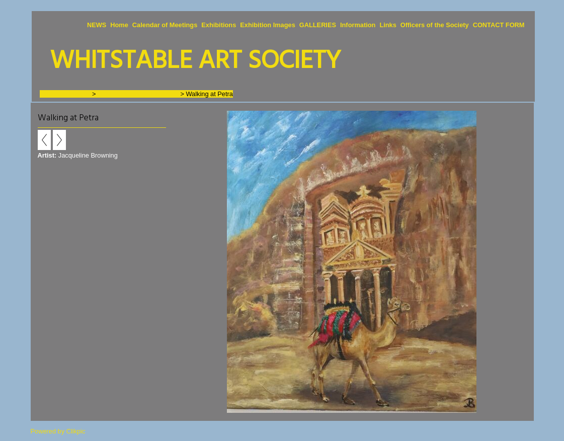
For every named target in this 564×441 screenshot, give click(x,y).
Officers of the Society (434, 25)
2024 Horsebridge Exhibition (138, 94)
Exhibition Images (267, 25)
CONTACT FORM (499, 25)
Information (357, 25)
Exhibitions (218, 25)
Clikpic (76, 431)
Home (119, 25)
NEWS (96, 25)
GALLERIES (317, 25)
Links (387, 25)
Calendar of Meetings (164, 25)
